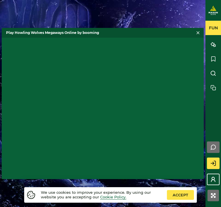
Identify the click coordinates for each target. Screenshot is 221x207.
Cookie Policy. (113, 197)
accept (180, 195)
